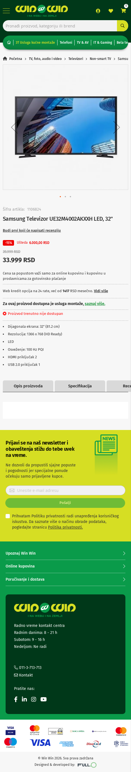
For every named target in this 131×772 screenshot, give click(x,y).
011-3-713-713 (28, 667)
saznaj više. (95, 303)
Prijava (98, 11)
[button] (14, 127)
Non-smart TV (100, 59)
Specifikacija (80, 386)
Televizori (75, 59)
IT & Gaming (102, 43)
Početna (15, 59)
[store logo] (41, 11)
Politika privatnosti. (65, 527)
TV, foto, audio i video (45, 59)
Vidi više (101, 291)
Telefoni (66, 43)
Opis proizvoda (28, 386)
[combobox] (65, 25)
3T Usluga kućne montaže (35, 43)
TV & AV (83, 43)
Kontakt (23, 675)
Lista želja (111, 11)
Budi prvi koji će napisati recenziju (32, 230)
